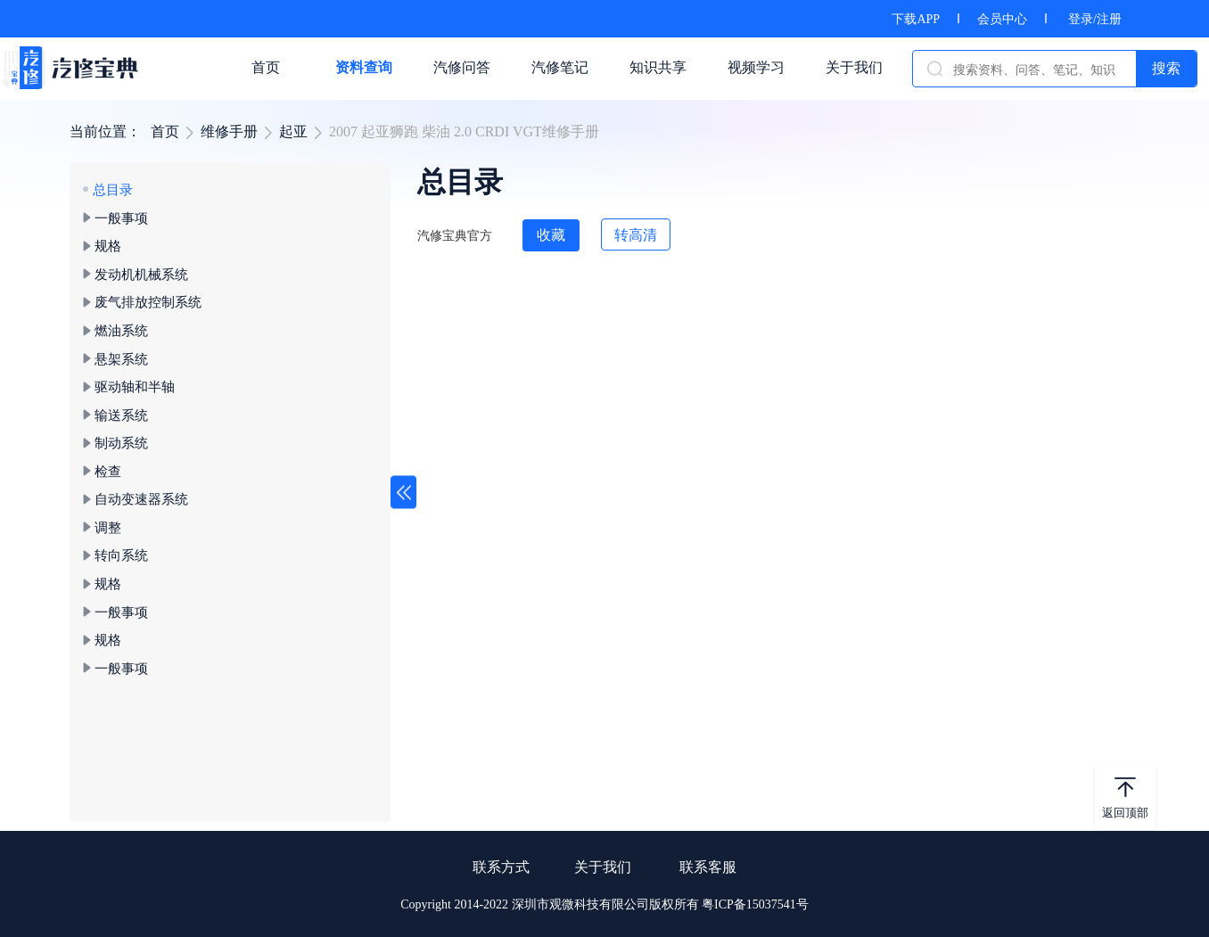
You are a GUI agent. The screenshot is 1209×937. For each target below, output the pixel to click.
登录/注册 (1095, 19)
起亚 (293, 131)
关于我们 (602, 867)
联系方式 (501, 867)
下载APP (916, 19)
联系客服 (707, 867)
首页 (165, 131)
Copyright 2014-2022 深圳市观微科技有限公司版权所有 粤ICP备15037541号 (604, 904)
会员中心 (1002, 19)
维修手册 (229, 131)
